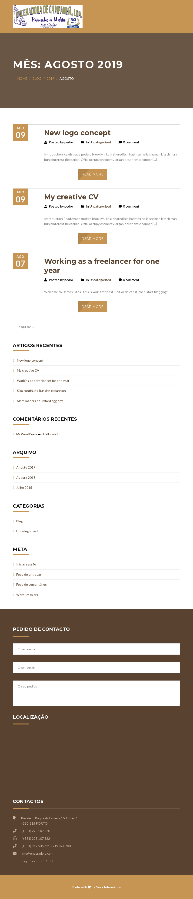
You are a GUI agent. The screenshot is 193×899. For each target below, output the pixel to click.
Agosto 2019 (25, 467)
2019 (50, 78)
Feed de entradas (29, 574)
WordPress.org (27, 595)
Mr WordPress (26, 434)
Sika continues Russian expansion (41, 391)
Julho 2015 (24, 487)
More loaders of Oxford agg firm (40, 401)
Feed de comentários (31, 584)
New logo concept (77, 133)
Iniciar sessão (26, 564)
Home (22, 78)
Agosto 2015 (25, 477)
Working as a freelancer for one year (43, 381)
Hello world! (52, 434)
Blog (37, 78)
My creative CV (71, 197)
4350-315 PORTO (34, 823)
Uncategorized (100, 142)
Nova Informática (108, 887)
